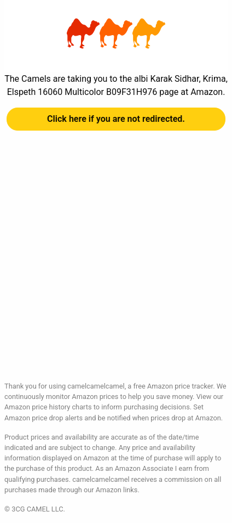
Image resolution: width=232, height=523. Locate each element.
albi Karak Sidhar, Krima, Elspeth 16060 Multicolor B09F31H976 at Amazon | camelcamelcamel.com (116, 33)
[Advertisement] (116, 264)
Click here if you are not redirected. (116, 119)
